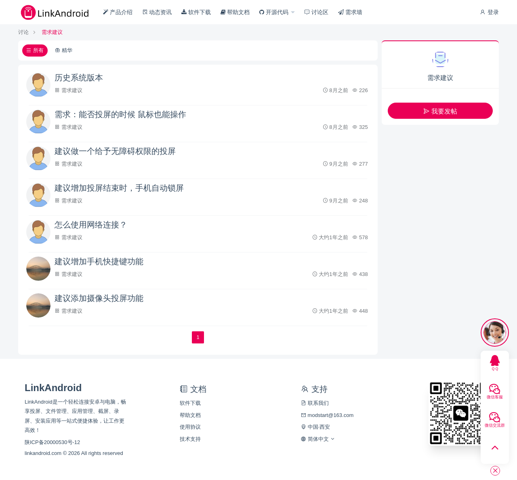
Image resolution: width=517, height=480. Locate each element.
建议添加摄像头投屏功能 (99, 298)
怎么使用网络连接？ (91, 224)
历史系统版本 (79, 77)
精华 (63, 50)
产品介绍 (117, 12)
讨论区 (316, 12)
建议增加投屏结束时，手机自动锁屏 (119, 187)
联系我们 (315, 403)
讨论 (23, 32)
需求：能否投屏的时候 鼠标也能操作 (120, 114)
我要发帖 (440, 111)
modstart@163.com (327, 415)
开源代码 (274, 12)
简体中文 (318, 439)
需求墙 (350, 12)
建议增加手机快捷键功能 (99, 261)
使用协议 (190, 427)
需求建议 (52, 32)
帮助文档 (235, 12)
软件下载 (196, 12)
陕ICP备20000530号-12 (52, 442)
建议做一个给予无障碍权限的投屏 (115, 151)
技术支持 (190, 439)
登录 (489, 12)
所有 (35, 50)
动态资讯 (157, 12)
